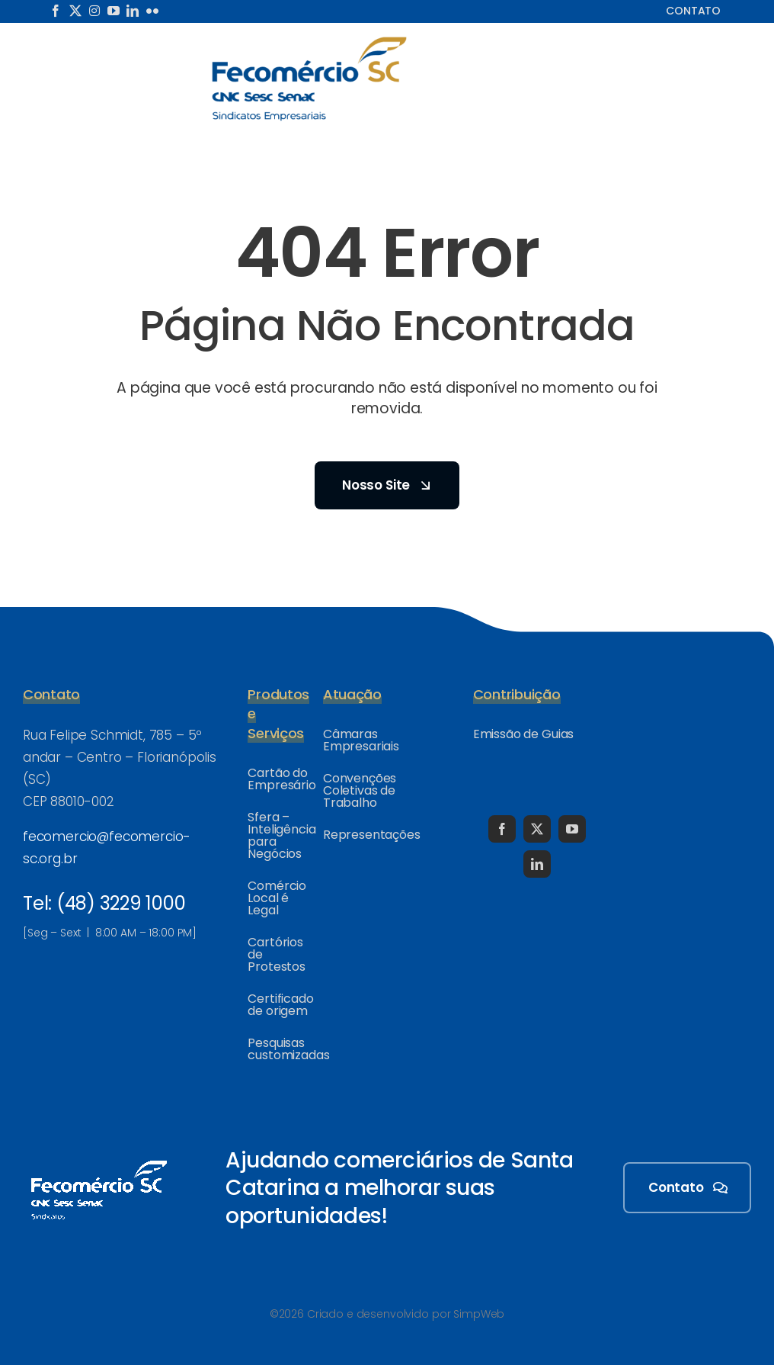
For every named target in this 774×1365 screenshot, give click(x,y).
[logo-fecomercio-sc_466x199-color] (309, 41)
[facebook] (56, 11)
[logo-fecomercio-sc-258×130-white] (99, 1157)
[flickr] (152, 11)
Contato (693, 10)
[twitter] (75, 11)
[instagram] (94, 11)
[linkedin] (132, 11)
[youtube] (113, 11)
